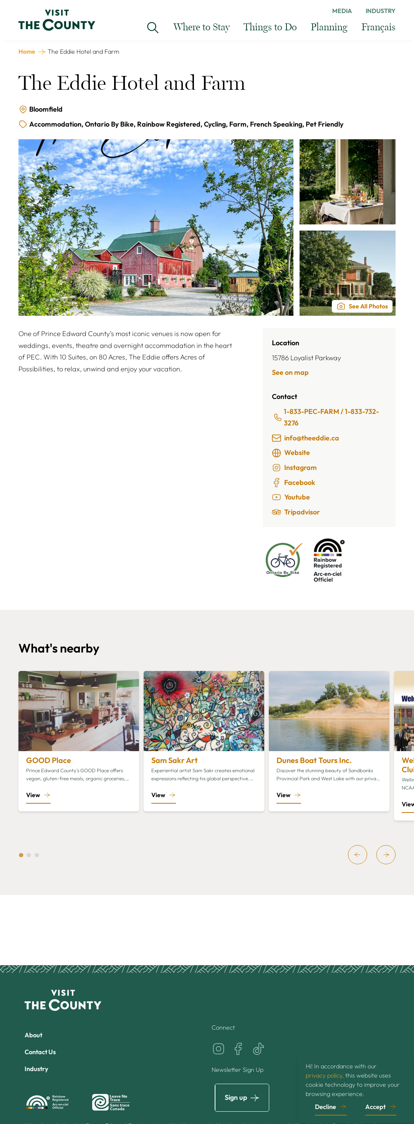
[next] (386, 854)
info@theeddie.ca (305, 438)
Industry (381, 11)
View (33, 795)
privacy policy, (325, 1074)
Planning (329, 27)
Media (342, 11)
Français (378, 27)
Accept (375, 1105)
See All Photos (362, 306)
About (34, 1035)
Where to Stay (202, 27)
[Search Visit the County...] (153, 28)
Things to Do (270, 27)
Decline (325, 1105)
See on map (290, 372)
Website (291, 452)
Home (26, 51)
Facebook (293, 482)
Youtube (291, 497)
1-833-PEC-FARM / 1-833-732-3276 (326, 417)
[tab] (21, 855)
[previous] (357, 854)
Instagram (294, 467)
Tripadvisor (296, 512)
